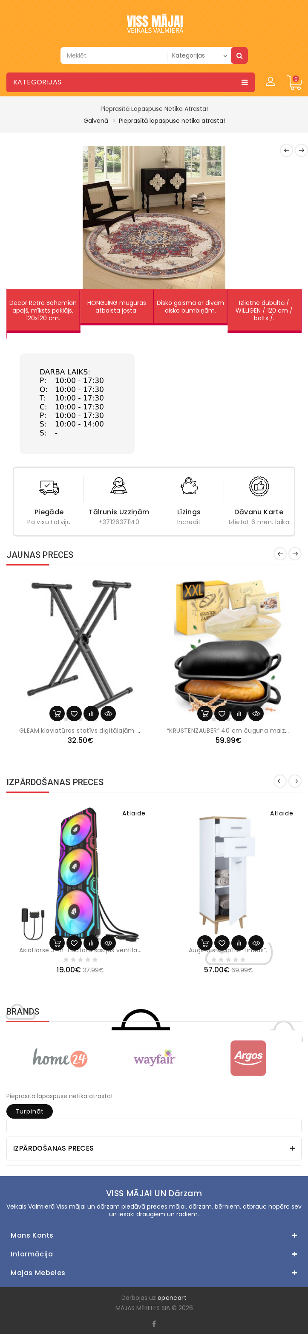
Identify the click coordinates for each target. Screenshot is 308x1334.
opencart (172, 1297)
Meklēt (239, 55)
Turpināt (29, 1111)
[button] (23, 217)
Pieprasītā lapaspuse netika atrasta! (172, 120)
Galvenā (95, 120)
